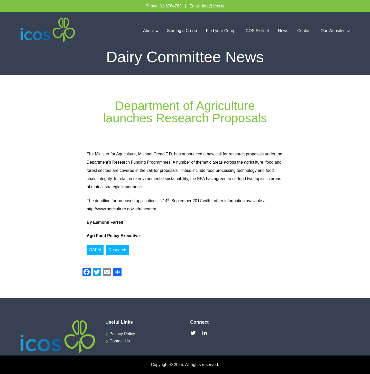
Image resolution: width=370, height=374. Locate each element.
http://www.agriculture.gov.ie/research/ (121, 209)
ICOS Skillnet (257, 31)
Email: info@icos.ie (206, 6)
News (283, 31)
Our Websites (332, 31)
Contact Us (119, 341)
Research (117, 250)
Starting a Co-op (182, 31)
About (148, 31)
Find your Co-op (221, 31)
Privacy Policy (122, 334)
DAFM (95, 250)
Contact (304, 31)
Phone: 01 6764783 (164, 6)
